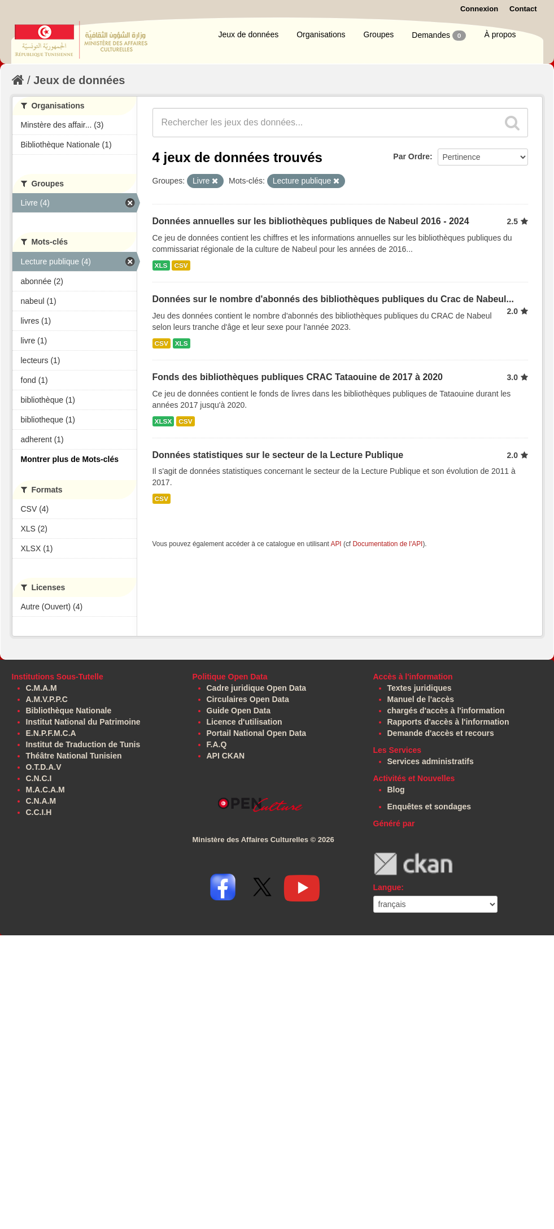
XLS (161, 265)
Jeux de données (249, 34)
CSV (180, 265)
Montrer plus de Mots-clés (70, 459)
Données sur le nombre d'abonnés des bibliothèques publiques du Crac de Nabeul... (333, 299)
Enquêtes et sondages (429, 806)
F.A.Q (217, 744)
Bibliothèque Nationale (69, 710)
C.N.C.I (39, 778)
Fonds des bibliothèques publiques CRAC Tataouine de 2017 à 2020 (297, 377)
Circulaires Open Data (248, 699)
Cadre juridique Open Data (257, 687)
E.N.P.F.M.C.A (51, 733)
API (335, 544)
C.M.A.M (41, 687)
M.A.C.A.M (45, 789)
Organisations (320, 34)
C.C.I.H (39, 812)
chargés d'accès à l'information (446, 710)
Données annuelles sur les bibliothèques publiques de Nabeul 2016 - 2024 (310, 221)
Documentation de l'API (387, 544)
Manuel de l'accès (421, 699)
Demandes (439, 35)
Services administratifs (430, 761)
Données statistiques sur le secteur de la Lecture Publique (278, 455)
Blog (396, 789)
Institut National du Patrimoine (83, 721)
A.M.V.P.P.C (47, 699)
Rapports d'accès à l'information (448, 721)
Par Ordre (411, 156)
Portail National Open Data (257, 733)
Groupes (379, 34)
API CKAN (226, 755)
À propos (500, 34)
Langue (387, 887)
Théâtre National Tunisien (74, 755)
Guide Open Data (239, 710)
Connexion (479, 9)
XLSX (163, 421)
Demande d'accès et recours (440, 733)
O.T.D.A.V (44, 767)
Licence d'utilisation (244, 721)
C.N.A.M (41, 800)
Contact (522, 9)
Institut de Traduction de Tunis (83, 744)
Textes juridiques (419, 687)
